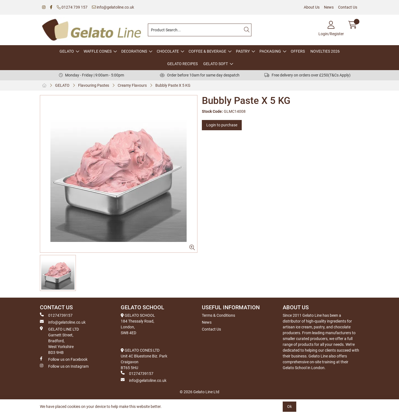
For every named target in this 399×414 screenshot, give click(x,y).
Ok (289, 406)
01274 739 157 (72, 7)
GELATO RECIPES (182, 64)
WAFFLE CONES (98, 51)
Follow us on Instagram (64, 366)
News (329, 7)
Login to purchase (221, 125)
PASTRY (243, 51)
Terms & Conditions (218, 315)
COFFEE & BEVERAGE (207, 51)
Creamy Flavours (132, 85)
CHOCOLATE (168, 51)
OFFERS (298, 51)
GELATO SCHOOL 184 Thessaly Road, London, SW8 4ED (138, 324)
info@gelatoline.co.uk (113, 7)
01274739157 (56, 315)
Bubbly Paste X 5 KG (173, 85)
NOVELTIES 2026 (325, 51)
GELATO (67, 51)
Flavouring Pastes (93, 85)
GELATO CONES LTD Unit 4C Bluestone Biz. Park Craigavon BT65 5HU (144, 359)
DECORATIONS (134, 51)
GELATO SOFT (215, 64)
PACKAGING (270, 51)
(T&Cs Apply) (339, 75)
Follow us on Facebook (63, 359)
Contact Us (347, 7)
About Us (312, 7)
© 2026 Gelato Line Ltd (199, 392)
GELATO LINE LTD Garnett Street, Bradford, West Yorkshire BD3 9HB (59, 340)
